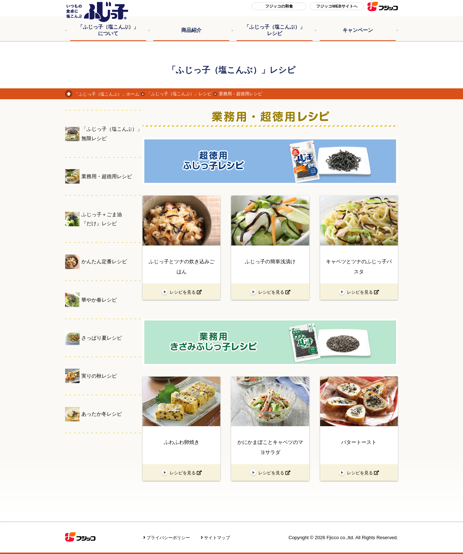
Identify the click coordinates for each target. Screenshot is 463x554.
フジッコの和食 (279, 6)
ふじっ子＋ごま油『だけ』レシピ (101, 218)
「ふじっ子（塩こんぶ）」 (106, 94)
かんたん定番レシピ (104, 261)
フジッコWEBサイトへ (336, 6)
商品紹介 (191, 30)
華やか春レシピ (99, 300)
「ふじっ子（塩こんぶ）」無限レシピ (111, 133)
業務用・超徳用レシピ (106, 176)
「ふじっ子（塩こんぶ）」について (108, 30)
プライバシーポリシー (168, 537)
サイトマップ (217, 537)
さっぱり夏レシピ (101, 338)
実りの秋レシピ (99, 376)
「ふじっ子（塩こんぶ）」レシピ (274, 30)
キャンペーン (358, 30)
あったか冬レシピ (101, 414)
